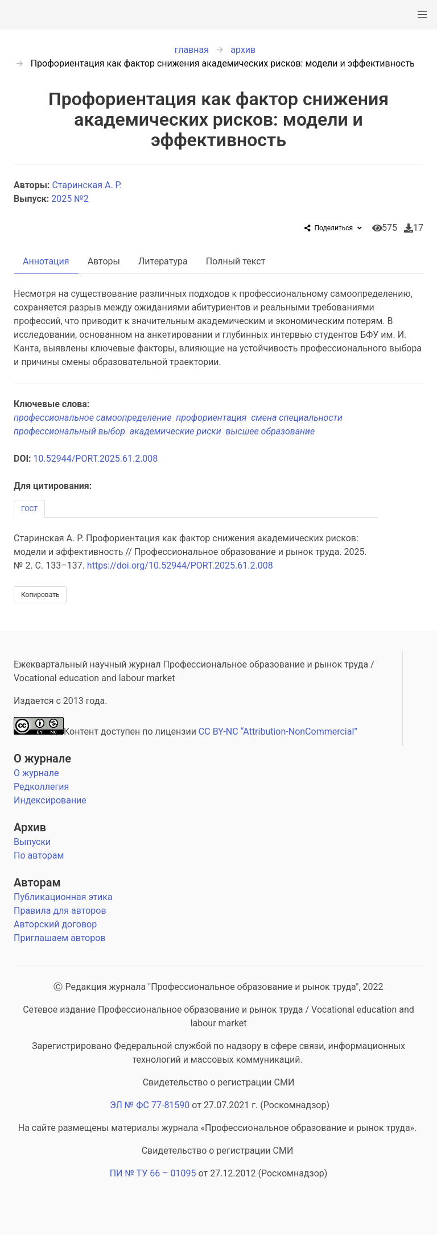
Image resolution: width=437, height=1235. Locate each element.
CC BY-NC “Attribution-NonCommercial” (278, 731)
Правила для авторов (60, 910)
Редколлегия (41, 786)
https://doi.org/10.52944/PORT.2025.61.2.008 (180, 565)
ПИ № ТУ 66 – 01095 (153, 1173)
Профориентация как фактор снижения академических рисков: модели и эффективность (223, 63)
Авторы (104, 261)
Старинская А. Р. (88, 185)
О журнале (42, 758)
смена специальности (298, 417)
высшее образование (272, 431)
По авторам (39, 855)
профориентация (213, 417)
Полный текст (236, 261)
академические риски (178, 431)
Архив (30, 827)
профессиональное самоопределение (95, 417)
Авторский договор (55, 924)
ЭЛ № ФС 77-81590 (149, 1105)
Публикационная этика (63, 897)
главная (192, 49)
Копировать (40, 595)
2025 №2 (69, 198)
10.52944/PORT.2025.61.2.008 (96, 458)
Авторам (37, 882)
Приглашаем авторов (59, 938)
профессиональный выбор (72, 431)
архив (242, 49)
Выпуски (32, 841)
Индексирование (50, 800)
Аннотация (46, 261)
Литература (163, 261)
